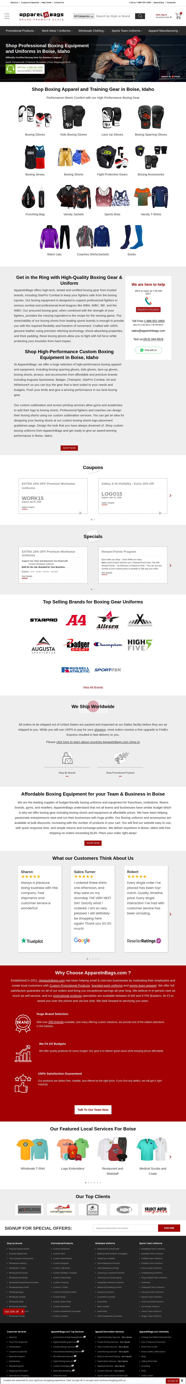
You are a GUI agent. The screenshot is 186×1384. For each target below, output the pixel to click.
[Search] (140, 16)
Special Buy (159, 2)
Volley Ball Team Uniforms (153, 1287)
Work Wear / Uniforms (56, 30)
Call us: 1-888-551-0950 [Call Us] (140, 2)
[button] (87, 958)
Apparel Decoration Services (109, 1331)
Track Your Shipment (18, 1342)
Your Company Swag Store (21, 1258)
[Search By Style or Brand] (114, 16)
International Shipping (19, 1375)
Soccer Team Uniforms (152, 1268)
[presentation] (169, 1161)
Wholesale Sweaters (18, 1306)
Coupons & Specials (18, 1351)
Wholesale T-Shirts (17, 1268)
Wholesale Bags (16, 1292)
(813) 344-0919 (153, 339)
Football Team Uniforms (152, 1263)
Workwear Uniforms (105, 1243)
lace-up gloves (107, 369)
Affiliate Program (16, 1366)
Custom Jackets (60, 1316)
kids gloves (88, 369)
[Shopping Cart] (177, 16)
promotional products (67, 995)
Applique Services (105, 1366)
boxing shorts (49, 320)
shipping (100, 729)
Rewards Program (17, 1356)
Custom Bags (59, 1297)
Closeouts (171, 2)
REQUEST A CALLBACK (148, 309)
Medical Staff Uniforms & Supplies (112, 1253)
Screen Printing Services (107, 1342)
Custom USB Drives (61, 1268)
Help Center (46, 2)
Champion (74, 379)
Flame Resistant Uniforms (108, 1263)
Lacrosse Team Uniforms (153, 1292)
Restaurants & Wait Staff (108, 1249)
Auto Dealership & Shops (108, 1268)
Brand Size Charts (150, 1347)
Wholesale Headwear (18, 1277)
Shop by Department (18, 1253)
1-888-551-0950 (35, 67)
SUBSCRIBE (169, 1228)
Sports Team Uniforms (126, 30)
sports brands (86, 320)
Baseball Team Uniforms (152, 1253)
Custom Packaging (62, 1366)
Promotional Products (20, 30)
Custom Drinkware (61, 1249)
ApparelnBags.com (52, 980)
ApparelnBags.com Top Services (67, 1331)
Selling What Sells (149, 1361)
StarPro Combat (49, 295)
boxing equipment (43, 300)
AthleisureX (21, 384)
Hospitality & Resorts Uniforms (110, 1282)
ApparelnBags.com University (154, 1331)
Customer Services (16, 1331)
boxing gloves (57, 336)
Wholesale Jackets (17, 1297)
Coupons (93, 467)
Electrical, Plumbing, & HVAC (109, 1287)
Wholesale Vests (16, 1301)
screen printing (63, 405)
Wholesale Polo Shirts (18, 1273)
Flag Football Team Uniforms (154, 1277)
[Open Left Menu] (7, 16)
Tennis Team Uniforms (151, 1311)
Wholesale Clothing (90, 30)
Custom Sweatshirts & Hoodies (67, 1311)
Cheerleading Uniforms (152, 1273)
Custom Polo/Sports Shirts (64, 1292)
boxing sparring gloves (64, 369)
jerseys (39, 374)
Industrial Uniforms (105, 1292)
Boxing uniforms (132, 817)
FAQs (144, 1371)
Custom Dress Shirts (62, 1301)
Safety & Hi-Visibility (106, 1258)
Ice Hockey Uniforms (150, 1306)
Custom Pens (59, 1253)
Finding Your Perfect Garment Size (156, 1337)
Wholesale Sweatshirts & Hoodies (24, 1282)
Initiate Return (15, 1347)
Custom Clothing (61, 1282)
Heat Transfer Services (107, 1347)
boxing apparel (111, 364)
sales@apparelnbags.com (148, 330)
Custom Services (104, 1371)
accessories (59, 374)
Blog (144, 1356)
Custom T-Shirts (60, 1287)
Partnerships (14, 1361)
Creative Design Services (64, 1347)
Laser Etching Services (107, 1351)
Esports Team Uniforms (152, 1297)
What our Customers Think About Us (93, 858)
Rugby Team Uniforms (151, 1316)
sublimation (38, 405)
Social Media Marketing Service (67, 1351)
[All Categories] (83, 16)
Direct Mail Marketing (62, 1371)
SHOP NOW (69, 448)
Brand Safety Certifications (154, 1351)
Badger (60, 379)
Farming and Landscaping (109, 1277)
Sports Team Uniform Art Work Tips (112, 1375)
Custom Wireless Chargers (65, 1273)
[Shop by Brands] (14, 1243)
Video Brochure (60, 1375)
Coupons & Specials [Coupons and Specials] (30, 2)
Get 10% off (12, 1311)
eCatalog (146, 1366)
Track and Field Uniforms (153, 1301)
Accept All (173, 1380)
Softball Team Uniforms (152, 1258)
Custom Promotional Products (69, 985)
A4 (108, 379)
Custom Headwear (61, 1306)
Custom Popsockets (62, 1277)
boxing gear (91, 290)
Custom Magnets (61, 1263)
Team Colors (147, 1375)
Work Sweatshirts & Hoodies (109, 1316)
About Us (14, 2)
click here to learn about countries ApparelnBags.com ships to (98, 742)
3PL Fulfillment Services (63, 1356)
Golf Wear (146, 1282)
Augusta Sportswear (40, 379)
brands (112, 374)
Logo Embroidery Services (108, 1337)
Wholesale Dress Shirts (19, 1287)
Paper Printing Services (63, 1361)
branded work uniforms (107, 985)
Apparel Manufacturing (163, 30)
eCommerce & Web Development (68, 1337)
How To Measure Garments (153, 1342)
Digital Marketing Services (64, 1342)
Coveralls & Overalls (106, 1297)
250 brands (56, 1022)
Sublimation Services (106, 1361)
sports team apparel (143, 985)
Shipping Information (18, 1371)
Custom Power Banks (62, 1258)
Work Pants (102, 1311)
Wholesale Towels (17, 1316)
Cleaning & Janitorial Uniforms (111, 1273)
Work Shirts (102, 1301)
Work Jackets (103, 1306)
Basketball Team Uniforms (153, 1249)
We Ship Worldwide (93, 706)
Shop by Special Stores (19, 1249)
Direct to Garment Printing (108, 1356)
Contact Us (59, 2)
